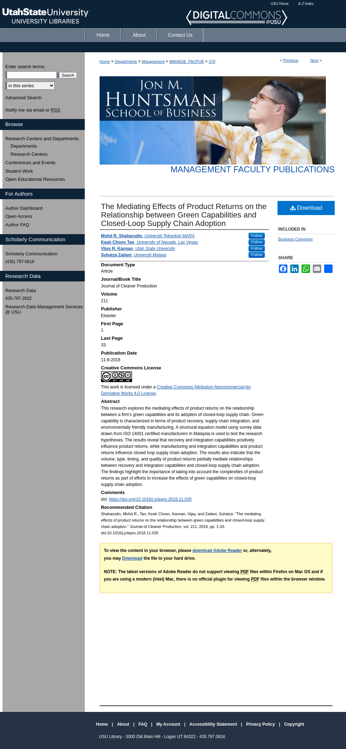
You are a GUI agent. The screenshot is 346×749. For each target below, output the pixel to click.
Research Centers (29, 154)
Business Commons (295, 239)
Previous (290, 60)
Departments (126, 61)
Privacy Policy (261, 724)
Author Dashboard (24, 208)
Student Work (19, 171)
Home (105, 61)
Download (306, 208)
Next (314, 60)
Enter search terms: (25, 66)
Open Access (18, 216)
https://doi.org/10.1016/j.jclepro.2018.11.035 (150, 499)
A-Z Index (306, 4)
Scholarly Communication (31, 253)
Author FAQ (17, 224)
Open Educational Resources (35, 179)
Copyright (294, 724)
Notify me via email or (32, 110)
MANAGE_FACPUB (186, 61)
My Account (168, 724)
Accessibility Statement (213, 724)
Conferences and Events (30, 162)
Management (153, 61)
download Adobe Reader (217, 550)
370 (212, 61)
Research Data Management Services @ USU (44, 309)
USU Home (280, 4)
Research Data (20, 290)
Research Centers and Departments (42, 138)
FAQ (143, 724)
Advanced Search (23, 97)
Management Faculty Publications (253, 169)
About (123, 724)
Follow (256, 235)
